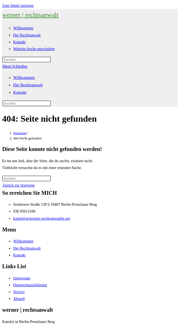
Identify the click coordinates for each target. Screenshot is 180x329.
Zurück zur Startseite (18, 185)
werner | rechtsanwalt (30, 14)
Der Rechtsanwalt (28, 85)
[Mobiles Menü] (14, 66)
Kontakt (19, 92)
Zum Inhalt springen (18, 6)
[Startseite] (19, 133)
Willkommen (24, 77)
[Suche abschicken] (54, 104)
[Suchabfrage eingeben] (26, 59)
